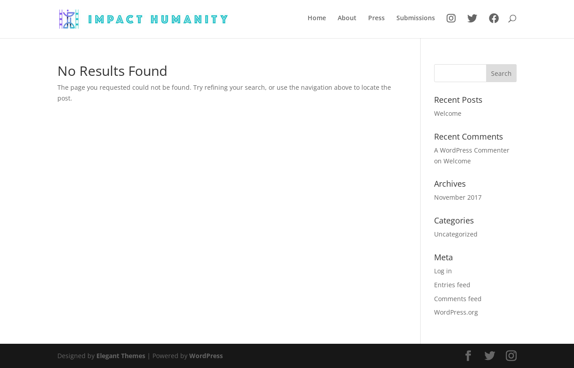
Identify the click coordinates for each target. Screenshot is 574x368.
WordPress (206, 355)
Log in (443, 271)
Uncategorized (456, 234)
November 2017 (458, 197)
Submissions (415, 18)
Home (317, 18)
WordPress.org (456, 312)
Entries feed (452, 284)
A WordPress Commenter (471, 150)
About (347, 18)
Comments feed (458, 298)
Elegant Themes (120, 355)
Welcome (447, 113)
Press (376, 18)
